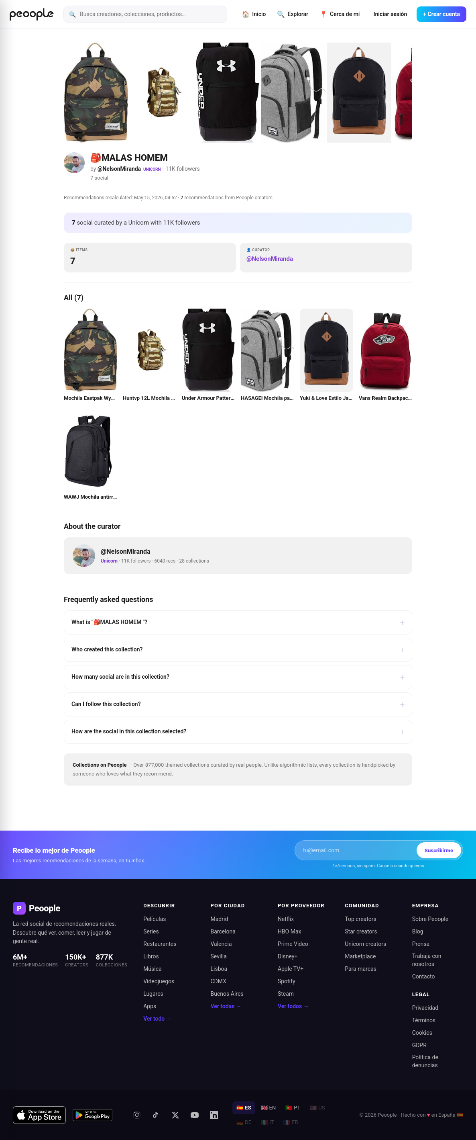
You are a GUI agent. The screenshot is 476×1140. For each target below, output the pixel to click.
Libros (151, 956)
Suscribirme (439, 850)
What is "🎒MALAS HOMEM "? (238, 622)
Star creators (361, 931)
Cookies (422, 1032)
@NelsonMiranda (119, 169)
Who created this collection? (238, 650)
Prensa (420, 944)
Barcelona (223, 931)
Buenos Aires (227, 994)
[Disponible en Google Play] (93, 1115)
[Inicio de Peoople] (32, 14)
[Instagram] (137, 1115)
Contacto (423, 976)
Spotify (286, 981)
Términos (423, 1020)
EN (268, 1108)
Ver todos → (293, 1006)
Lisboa (219, 969)
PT (292, 1108)
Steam (286, 994)
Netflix (286, 919)
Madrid (219, 919)
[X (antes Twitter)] (175, 1115)
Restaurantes (159, 944)
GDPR (419, 1045)
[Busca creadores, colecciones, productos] (145, 14)
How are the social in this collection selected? (238, 732)
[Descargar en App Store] (39, 1115)
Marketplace (360, 956)
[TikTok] (156, 1115)
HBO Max (289, 931)
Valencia (221, 944)
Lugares (153, 994)
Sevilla (219, 956)
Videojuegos (158, 981)
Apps (149, 1006)
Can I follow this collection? (238, 704)
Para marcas (360, 969)
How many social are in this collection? (238, 677)
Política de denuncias (425, 1061)
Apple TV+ (290, 969)
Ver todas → (226, 1006)
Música (152, 969)
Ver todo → (157, 1018)
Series (151, 931)
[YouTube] (194, 1115)
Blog (417, 931)
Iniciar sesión (390, 14)
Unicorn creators (365, 944)
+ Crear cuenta (441, 14)
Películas (154, 919)
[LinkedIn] (214, 1115)
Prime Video (293, 944)
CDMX (218, 981)
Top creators (360, 919)
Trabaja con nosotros (426, 960)
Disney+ (287, 956)
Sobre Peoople (430, 919)
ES (243, 1108)
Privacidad (425, 1008)
